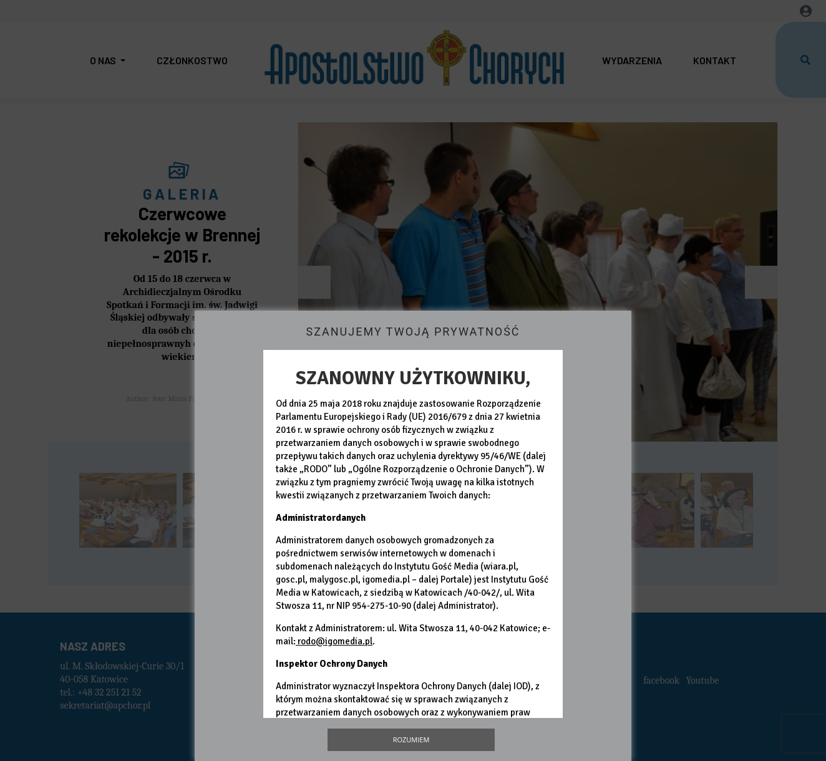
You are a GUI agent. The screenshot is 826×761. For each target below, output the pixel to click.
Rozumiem (411, 739)
